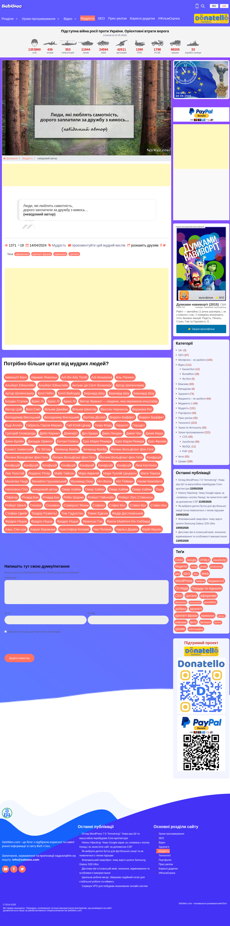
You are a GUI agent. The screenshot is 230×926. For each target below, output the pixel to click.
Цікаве (182, 461)
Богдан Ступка (16, 401)
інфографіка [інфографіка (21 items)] (195, 629)
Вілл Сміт (33, 409)
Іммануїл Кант (16, 377)
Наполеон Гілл (16, 489)
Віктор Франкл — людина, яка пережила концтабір (118, 401)
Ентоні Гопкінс (68, 441)
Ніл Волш (104, 481)
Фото (181, 456)
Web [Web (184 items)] (205, 573)
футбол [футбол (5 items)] (217, 622)
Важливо (183, 384)
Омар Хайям (71, 489)
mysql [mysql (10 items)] (194, 566)
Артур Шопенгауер (129, 385)
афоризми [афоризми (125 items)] (208, 595)
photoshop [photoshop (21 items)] (216, 566)
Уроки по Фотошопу (189, 427)
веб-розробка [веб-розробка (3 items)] (195, 602)
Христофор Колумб (74, 529)
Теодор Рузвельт (44, 513)
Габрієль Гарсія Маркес (44, 425)
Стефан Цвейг (16, 513)
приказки (60, 254)
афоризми (22, 254)
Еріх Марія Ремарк (97, 441)
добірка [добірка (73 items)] (180, 609)
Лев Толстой (14, 473)
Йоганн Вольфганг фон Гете (132, 449)
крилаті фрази (41, 254)
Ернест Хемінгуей (19, 449)
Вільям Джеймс (56, 409)
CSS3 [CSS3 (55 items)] (179, 560)
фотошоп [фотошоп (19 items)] (205, 622)
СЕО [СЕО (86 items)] (178, 596)
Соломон (53, 505)
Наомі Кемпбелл (150, 481)
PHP (185, 451)
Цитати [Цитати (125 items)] (191, 595)
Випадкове (184, 388)
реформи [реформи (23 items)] (181, 622)
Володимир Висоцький (22, 417)
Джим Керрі (154, 433)
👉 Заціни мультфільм (201, 329)
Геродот (139, 425)
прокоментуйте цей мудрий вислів (98, 245)
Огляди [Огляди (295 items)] (181, 588)
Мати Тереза (150, 473)
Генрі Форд (103, 425)
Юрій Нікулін (151, 529)
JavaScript (188, 441)
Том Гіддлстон (72, 513)
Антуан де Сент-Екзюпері (91, 385)
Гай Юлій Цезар (78, 425)
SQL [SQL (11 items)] (195, 573)
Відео (68, 18)
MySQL (186, 446)
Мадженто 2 (185, 403)
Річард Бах (30, 497)
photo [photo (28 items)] (203, 566)
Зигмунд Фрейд (67, 449)
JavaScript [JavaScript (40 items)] (219, 560)
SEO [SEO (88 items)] (186, 573)
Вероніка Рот (142, 409)
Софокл (98, 505)
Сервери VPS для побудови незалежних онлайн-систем (115, 886)
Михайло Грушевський (49, 481)
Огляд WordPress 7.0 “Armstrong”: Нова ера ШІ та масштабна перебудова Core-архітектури (200, 484)
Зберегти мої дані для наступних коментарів (34, 631)
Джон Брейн (14, 441)
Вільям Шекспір (84, 409)
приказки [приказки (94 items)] (208, 615)
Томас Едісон (97, 513)
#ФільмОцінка (169, 18)
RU (214, 6)
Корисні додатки (142, 18)
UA (224, 6)
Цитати (74, 254)
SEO (101, 18)
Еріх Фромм (157, 441)
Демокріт (71, 433)
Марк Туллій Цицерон (120, 473)
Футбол (186, 378)
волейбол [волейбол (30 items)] (210, 602)
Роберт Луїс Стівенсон (135, 497)
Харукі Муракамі (42, 529)
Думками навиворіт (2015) (197, 304)
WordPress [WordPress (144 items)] (183, 580)
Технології (184, 422)
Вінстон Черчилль (114, 409)
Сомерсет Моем (76, 505)
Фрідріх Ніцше (16, 521)
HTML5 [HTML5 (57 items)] (205, 560)
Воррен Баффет (122, 417)
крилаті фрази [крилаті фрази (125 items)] (186, 615)
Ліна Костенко (146, 465)
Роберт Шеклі (15, 505)
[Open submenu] (16, 18)
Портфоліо (184, 413)
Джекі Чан (134, 433)
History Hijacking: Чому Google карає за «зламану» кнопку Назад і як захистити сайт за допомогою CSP (202, 497)
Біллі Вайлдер (69, 393)
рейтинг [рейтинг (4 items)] (221, 616)
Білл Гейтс (46, 393)
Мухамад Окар (82, 481)
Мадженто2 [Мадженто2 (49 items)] (216, 581)
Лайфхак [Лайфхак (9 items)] (200, 581)
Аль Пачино (125, 377)
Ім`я (7, 613)
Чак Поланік (102, 529)
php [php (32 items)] (177, 573)
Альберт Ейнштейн (20, 385)
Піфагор (11, 497)
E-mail (92, 613)
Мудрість (88, 18)
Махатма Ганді (16, 481)
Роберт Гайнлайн (101, 497)
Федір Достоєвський (127, 513)
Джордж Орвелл (40, 441)
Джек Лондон (112, 433)
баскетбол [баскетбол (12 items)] (180, 602)
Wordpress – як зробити (192, 359)
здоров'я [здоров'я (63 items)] (196, 609)
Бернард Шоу (94, 393)
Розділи (8, 18)
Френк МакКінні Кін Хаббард (128, 521)
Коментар (11, 577)
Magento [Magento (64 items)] (181, 566)
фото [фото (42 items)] (193, 622)
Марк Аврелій (88, 473)
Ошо (159, 489)
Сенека (35, 505)
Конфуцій (154, 457)
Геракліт (122, 425)
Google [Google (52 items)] (191, 560)
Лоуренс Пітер (39, 473)
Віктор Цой (13, 409)
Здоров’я (164, 846)
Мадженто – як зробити (192, 398)
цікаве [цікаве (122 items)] (180, 629)
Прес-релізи (117, 18)
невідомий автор (44, 489)
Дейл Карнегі (50, 433)
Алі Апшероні (101, 377)
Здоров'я (183, 393)
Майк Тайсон (64, 473)
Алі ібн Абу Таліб (74, 377)
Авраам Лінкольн (44, 377)
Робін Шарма (74, 497)
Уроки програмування (38, 18)
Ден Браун (90, 433)
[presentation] (28, 645)
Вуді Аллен (13, 425)
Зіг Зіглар (44, 449)
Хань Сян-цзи (15, 529)
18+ (180, 350)
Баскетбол (188, 369)
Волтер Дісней (94, 417)
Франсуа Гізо (93, 521)
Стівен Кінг (117, 505)
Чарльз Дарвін (127, 529)
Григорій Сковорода (20, 433)
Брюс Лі (38, 401)
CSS (185, 436)
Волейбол (188, 374)
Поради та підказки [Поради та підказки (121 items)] (207, 588)
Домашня (10, 158)
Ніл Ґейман (124, 481)
